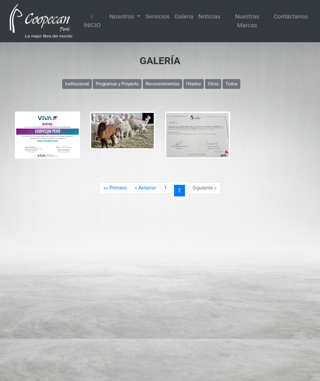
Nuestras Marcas (247, 21)
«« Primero (115, 188)
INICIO (92, 21)
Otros (213, 83)
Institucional (77, 83)
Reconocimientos (162, 83)
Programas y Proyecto (117, 83)
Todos (231, 83)
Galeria (184, 16)
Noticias (209, 16)
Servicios (157, 16)
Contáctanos (291, 16)
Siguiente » (204, 188)
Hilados (193, 83)
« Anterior (145, 188)
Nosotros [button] (122, 16)
